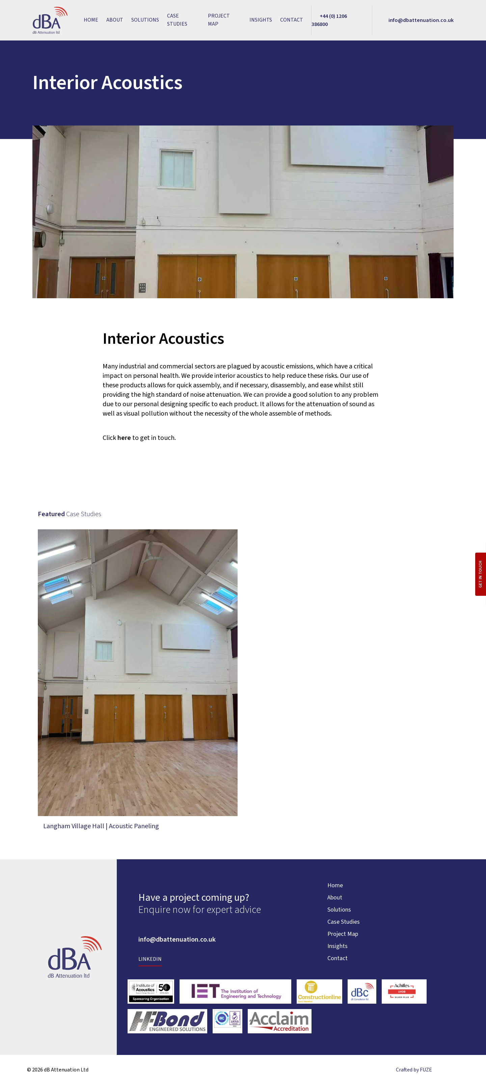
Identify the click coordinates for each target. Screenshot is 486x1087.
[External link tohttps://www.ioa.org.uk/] (151, 994)
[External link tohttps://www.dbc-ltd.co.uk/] (362, 994)
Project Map (219, 21)
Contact (291, 21)
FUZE (426, 1072)
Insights (260, 21)
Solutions (145, 21)
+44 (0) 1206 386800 (177, 933)
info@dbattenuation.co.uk (177, 942)
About (114, 21)
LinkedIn (150, 961)
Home (91, 21)
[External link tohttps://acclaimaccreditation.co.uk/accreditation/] (280, 1023)
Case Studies (177, 21)
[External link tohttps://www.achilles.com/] (404, 994)
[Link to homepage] (50, 21)
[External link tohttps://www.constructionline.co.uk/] (319, 994)
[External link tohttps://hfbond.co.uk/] (168, 1023)
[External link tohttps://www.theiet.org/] (235, 994)
